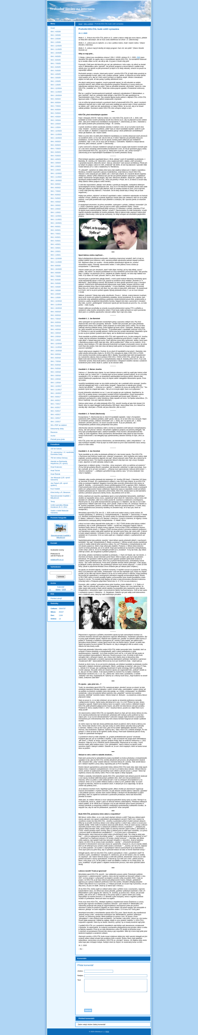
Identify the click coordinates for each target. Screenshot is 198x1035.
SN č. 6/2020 (56, 280)
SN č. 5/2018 (56, 368)
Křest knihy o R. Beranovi (60, 492)
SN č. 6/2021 (56, 237)
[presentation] (113, 999)
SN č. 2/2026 (56, 39)
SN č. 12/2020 (56, 258)
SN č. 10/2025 (56, 53)
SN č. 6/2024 (56, 110)
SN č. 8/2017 (56, 400)
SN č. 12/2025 (56, 46)
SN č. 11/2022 (56, 177)
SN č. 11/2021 (56, 219)
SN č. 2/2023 (56, 166)
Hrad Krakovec (56, 467)
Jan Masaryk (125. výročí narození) (60, 479)
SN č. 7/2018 (56, 361)
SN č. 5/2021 (56, 241)
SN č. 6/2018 (56, 365)
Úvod (80, 24)
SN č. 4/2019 (56, 329)
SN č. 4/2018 (56, 372)
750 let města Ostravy (59, 458)
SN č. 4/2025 (56, 74)
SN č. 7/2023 (56, 149)
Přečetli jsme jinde (58, 439)
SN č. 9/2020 (56, 273)
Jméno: (80, 971)
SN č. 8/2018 (56, 358)
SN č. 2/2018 (56, 379)
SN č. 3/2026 (56, 35)
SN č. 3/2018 (56, 375)
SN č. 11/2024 (56, 92)
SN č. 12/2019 (56, 301)
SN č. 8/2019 (56, 315)
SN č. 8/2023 (56, 145)
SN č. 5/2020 (56, 283)
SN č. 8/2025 (56, 60)
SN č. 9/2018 (56, 354)
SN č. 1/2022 (56, 212)
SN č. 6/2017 (56, 407)
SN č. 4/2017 (56, 414)
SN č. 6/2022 (56, 195)
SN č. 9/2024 (56, 99)
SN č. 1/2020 (56, 297)
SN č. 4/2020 (56, 287)
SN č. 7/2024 (56, 106)
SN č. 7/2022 (56, 191)
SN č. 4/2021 (56, 244)
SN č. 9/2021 (56, 227)
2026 (64, 589)
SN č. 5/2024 (56, 113)
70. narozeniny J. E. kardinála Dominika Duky (62, 453)
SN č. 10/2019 (56, 308)
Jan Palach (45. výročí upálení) (59, 484)
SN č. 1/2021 (56, 255)
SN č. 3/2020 (56, 290)
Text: (79, 980)
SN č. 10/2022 (56, 180)
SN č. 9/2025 (56, 56)
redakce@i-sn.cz (57, 560)
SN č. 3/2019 (56, 333)
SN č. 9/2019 (56, 312)
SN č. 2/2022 (56, 209)
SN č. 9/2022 (56, 184)
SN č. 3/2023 (56, 163)
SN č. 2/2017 (56, 422)
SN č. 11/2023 (56, 134)
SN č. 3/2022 (56, 205)
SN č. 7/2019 (56, 319)
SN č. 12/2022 (56, 173)
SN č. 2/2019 (56, 336)
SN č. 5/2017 (56, 411)
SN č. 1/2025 (56, 85)
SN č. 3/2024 (56, 120)
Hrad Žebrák (55, 474)
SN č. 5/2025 (56, 71)
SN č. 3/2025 (56, 78)
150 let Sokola (56, 449)
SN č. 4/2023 (56, 159)
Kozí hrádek (55, 489)
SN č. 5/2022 (56, 198)
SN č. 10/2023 (56, 138)
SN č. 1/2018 (56, 383)
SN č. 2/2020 (88, 24)
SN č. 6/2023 (56, 152)
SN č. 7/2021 (56, 234)
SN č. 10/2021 (56, 223)
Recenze (54, 432)
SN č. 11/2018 (56, 347)
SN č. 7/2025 (56, 63)
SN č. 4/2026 (56, 32)
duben (58, 589)
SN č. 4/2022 (56, 202)
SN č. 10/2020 (56, 269)
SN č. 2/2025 (56, 81)
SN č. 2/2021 (56, 251)
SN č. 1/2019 (56, 340)
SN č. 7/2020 (56, 276)
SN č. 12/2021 (56, 216)
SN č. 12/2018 (56, 344)
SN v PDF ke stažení (59, 425)
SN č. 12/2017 (56, 386)
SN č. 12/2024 (56, 88)
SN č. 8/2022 (56, 188)
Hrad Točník (55, 470)
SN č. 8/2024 (56, 102)
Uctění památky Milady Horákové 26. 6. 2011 (59, 506)
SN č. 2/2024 (56, 124)
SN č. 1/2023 (56, 170)
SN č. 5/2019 (56, 326)
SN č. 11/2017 (56, 390)
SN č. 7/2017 (56, 404)
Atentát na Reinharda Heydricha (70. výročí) (59, 462)
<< (50, 589)
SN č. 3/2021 (56, 248)
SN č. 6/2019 (56, 322)
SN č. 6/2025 (56, 67)
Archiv (53, 436)
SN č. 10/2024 (56, 95)
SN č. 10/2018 (56, 351)
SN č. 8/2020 (56, 266)
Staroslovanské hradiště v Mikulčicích (61, 497)
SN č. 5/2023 (56, 156)
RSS (107, 1031)
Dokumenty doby (57, 429)
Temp (53, 501)
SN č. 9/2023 (56, 141)
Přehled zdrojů (56, 598)
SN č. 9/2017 (56, 397)
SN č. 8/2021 (56, 230)
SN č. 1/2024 (56, 127)
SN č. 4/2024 (56, 117)
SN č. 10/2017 (56, 393)
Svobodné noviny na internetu (72, 9)
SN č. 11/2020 (56, 262)
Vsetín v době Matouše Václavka (59, 512)
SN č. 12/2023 (56, 131)
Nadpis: (80, 975)
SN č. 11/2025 (56, 49)
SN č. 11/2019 (56, 305)
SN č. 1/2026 (56, 42)
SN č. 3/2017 (56, 418)
